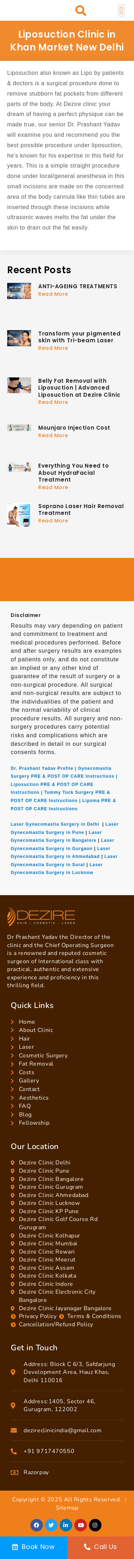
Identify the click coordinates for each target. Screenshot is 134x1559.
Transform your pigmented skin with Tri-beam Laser (79, 337)
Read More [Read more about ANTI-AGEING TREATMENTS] (53, 294)
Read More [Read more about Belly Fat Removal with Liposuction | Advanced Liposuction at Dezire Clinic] (53, 402)
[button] (81, 10)
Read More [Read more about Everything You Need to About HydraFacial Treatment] (53, 487)
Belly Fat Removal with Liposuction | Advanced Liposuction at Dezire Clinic (79, 388)
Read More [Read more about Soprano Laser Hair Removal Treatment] (53, 520)
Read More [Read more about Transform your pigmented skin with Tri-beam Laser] (53, 348)
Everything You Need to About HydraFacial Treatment (73, 472)
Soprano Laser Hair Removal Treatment (81, 509)
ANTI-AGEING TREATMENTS (77, 286)
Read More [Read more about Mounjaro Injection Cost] (53, 435)
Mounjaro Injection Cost (74, 427)
